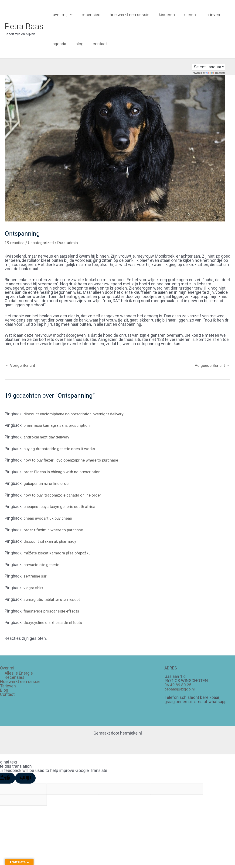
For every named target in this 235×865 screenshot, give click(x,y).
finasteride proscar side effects (53, 610)
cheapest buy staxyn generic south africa (62, 506)
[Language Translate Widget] (208, 66)
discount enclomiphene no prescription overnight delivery (77, 414)
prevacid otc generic (42, 564)
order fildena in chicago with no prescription (64, 471)
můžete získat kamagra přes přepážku (59, 552)
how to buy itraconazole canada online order (64, 495)
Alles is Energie (19, 672)
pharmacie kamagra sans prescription (58, 425)
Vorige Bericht (20, 365)
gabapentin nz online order (48, 483)
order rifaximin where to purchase (55, 529)
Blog (78, 43)
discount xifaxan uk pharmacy (51, 541)
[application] (69, 14)
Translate (215, 72)
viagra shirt (34, 587)
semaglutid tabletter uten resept (53, 598)
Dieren (186, 14)
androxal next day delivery (47, 437)
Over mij (62, 14)
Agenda (59, 43)
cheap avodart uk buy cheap (49, 518)
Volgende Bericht (211, 365)
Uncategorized (42, 242)
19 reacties (15, 242)
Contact (97, 43)
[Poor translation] (25, 777)
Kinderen (164, 14)
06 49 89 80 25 (177, 684)
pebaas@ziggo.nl (180, 688)
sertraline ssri (36, 575)
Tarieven (207, 14)
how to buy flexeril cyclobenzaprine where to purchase (74, 460)
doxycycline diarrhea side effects (54, 622)
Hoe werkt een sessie (127, 14)
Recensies (89, 14)
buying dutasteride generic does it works (61, 448)
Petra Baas (24, 26)
